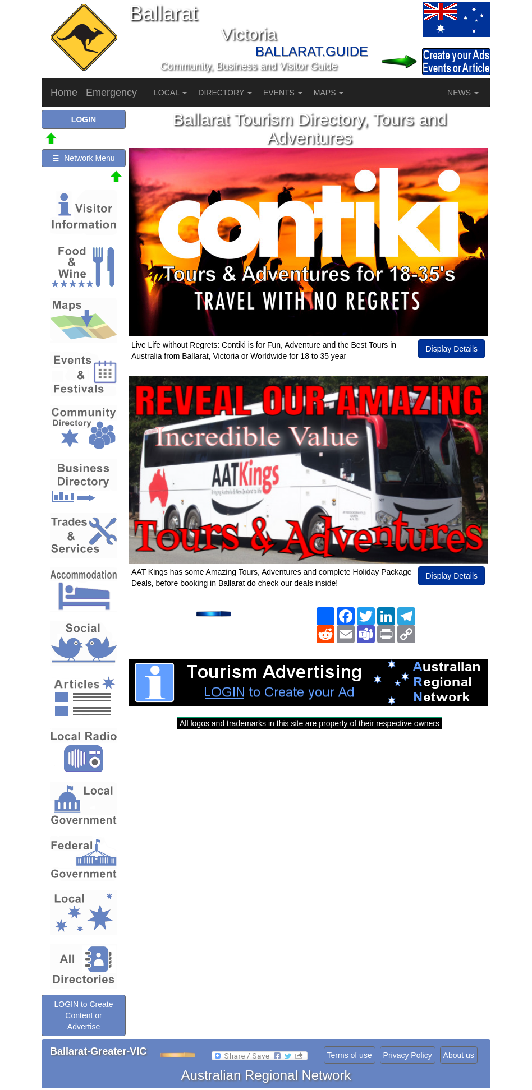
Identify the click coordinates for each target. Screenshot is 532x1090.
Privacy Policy (407, 1055)
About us (458, 1055)
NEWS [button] (463, 92)
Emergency (111, 92)
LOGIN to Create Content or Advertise (83, 1015)
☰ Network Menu (83, 158)
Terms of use (349, 1055)
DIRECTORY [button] (225, 92)
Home (64, 92)
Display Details (451, 348)
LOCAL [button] (170, 92)
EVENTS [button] (282, 92)
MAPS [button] (329, 92)
